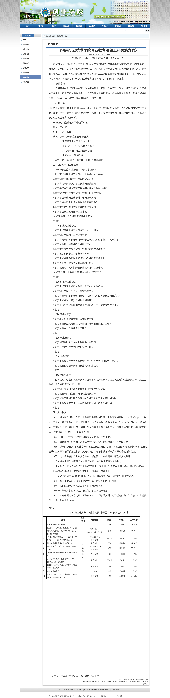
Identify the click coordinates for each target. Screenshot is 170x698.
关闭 (144, 684)
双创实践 (92, 26)
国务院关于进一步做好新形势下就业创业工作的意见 (130, 681)
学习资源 (118, 26)
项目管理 (144, 26)
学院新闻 (53, 26)
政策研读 (131, 26)
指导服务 (79, 26)
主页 (27, 26)
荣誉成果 (105, 26)
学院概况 (40, 26)
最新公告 (66, 26)
